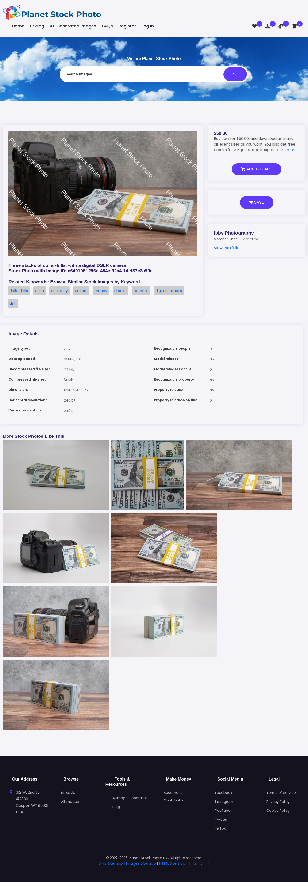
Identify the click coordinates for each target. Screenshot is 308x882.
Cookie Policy (277, 810)
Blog (116, 806)
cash (39, 290)
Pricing (37, 26)
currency (59, 290)
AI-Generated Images (73, 26)
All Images (70, 801)
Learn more (286, 150)
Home (18, 26)
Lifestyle (68, 792)
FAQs (107, 26)
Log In (148, 26)
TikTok (220, 828)
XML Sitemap (111, 863)
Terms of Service (281, 792)
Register (127, 26)
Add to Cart (256, 169)
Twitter (221, 819)
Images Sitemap (141, 863)
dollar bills (18, 290)
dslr (12, 303)
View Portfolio (226, 247)
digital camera (168, 290)
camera (141, 290)
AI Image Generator (129, 797)
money (100, 290)
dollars (81, 290)
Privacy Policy (277, 801)
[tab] (154, 871)
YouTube (223, 810)
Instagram (224, 801)
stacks (120, 290)
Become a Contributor (174, 796)
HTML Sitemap (172, 863)
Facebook (223, 792)
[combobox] (154, 74)
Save (256, 202)
